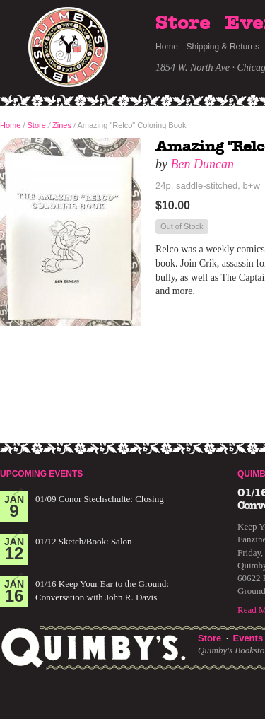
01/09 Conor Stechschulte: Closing (99, 498)
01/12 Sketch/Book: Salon (83, 541)
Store (183, 23)
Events (247, 638)
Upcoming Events (41, 474)
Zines (61, 125)
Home (166, 47)
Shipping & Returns (223, 47)
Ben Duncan (202, 164)
